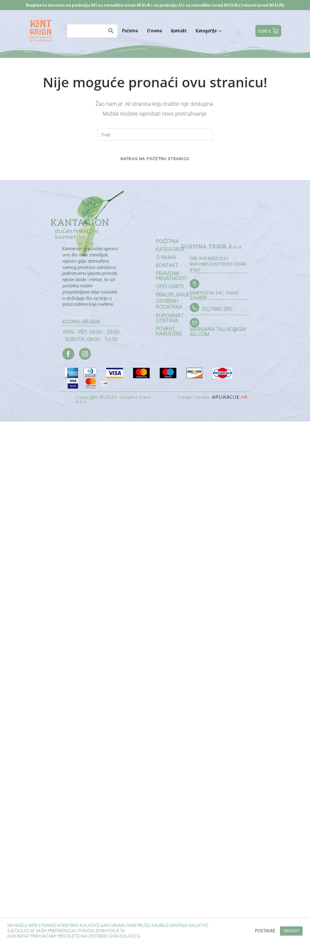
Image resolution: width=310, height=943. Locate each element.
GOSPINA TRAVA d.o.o (213, 255)
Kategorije (209, 31)
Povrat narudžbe (169, 338)
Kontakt (179, 31)
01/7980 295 (215, 317)
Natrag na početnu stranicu (155, 164)
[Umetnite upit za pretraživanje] (155, 135)
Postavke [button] (265, 930)
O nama (154, 31)
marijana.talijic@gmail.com (217, 339)
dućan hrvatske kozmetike (77, 239)
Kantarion (79, 229)
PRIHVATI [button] (291, 930)
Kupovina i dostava (169, 325)
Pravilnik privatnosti (171, 283)
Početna (130, 31)
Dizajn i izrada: (212, 406)
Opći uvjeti (170, 294)
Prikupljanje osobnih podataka (173, 308)
